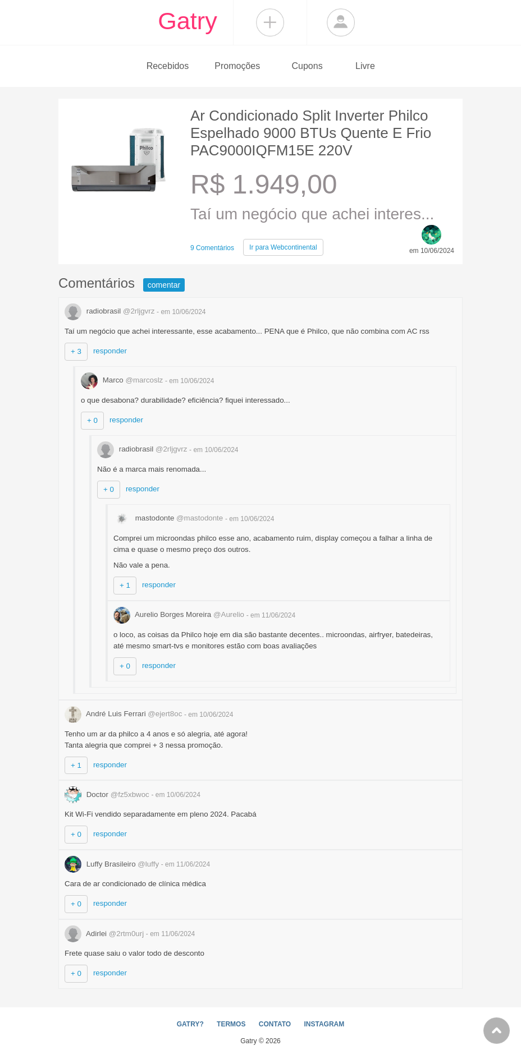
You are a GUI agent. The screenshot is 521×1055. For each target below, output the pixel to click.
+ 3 (76, 351)
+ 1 (125, 585)
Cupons (307, 66)
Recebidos (168, 66)
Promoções (237, 66)
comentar (164, 284)
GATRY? (190, 1024)
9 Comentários (212, 248)
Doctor (108, 794)
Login (341, 22)
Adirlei (105, 933)
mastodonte (169, 518)
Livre (365, 66)
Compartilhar (270, 22)
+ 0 (92, 420)
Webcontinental (283, 247)
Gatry (187, 20)
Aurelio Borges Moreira (179, 614)
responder (110, 351)
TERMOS (231, 1024)
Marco (123, 380)
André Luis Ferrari (124, 714)
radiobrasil (111, 311)
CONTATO (275, 1024)
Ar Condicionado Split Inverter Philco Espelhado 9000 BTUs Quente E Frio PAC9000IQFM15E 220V (310, 133)
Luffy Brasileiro (113, 864)
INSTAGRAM (324, 1024)
